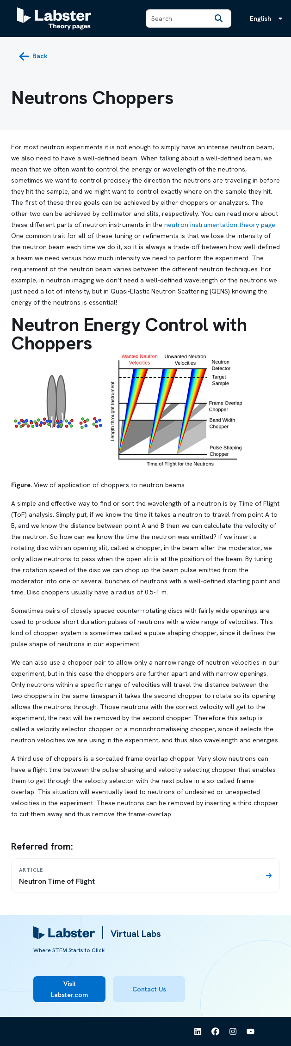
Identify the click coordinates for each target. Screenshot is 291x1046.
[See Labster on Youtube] (251, 1032)
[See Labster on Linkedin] (198, 1032)
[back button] (33, 56)
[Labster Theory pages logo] (54, 18)
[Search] (219, 18)
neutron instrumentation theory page (219, 224)
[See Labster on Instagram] (233, 1032)
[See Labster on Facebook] (216, 1032)
